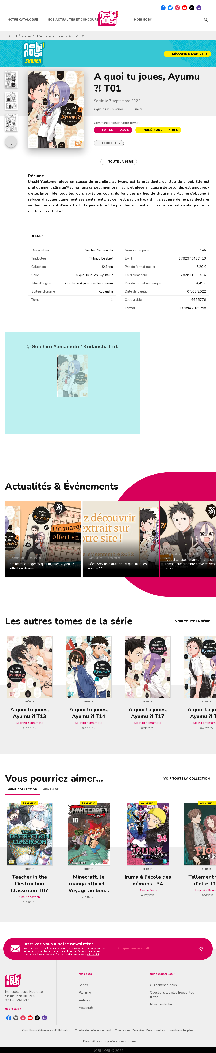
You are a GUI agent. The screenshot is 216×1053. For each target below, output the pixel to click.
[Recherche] (206, 20)
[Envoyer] (201, 949)
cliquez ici (93, 954)
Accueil (12, 36)
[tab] (25, 20)
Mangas (26, 36)
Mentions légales (181, 1030)
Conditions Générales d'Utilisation (46, 1030)
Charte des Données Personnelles (140, 1030)
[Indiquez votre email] (155, 949)
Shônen (40, 36)
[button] (187, 54)
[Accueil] (108, 18)
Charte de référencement (93, 1030)
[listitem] (163, 7)
